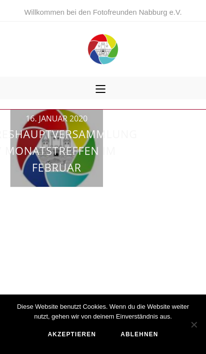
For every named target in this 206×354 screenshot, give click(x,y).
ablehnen (139, 334)
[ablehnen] (194, 324)
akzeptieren (72, 334)
